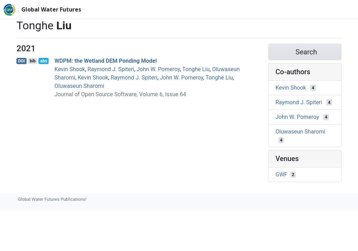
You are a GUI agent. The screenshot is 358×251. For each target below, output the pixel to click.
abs (43, 61)
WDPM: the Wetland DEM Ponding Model (106, 61)
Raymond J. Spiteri (110, 69)
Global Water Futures (51, 9)
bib (33, 61)
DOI (21, 61)
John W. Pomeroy (158, 69)
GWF (281, 174)
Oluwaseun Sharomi (79, 86)
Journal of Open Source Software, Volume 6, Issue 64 (120, 94)
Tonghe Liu (195, 69)
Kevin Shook (70, 69)
